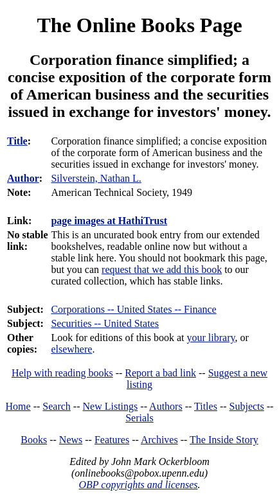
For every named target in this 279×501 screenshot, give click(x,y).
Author (23, 178)
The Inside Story (224, 439)
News (70, 439)
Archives (159, 439)
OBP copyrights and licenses (137, 484)
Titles (205, 406)
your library (211, 337)
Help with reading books (62, 372)
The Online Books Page (139, 25)
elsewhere (71, 349)
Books (34, 439)
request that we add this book (162, 269)
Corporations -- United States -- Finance (133, 309)
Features (111, 439)
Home (18, 406)
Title (17, 141)
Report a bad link (160, 372)
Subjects (247, 406)
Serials (139, 417)
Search (56, 406)
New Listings (110, 406)
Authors (166, 406)
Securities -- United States (105, 323)
